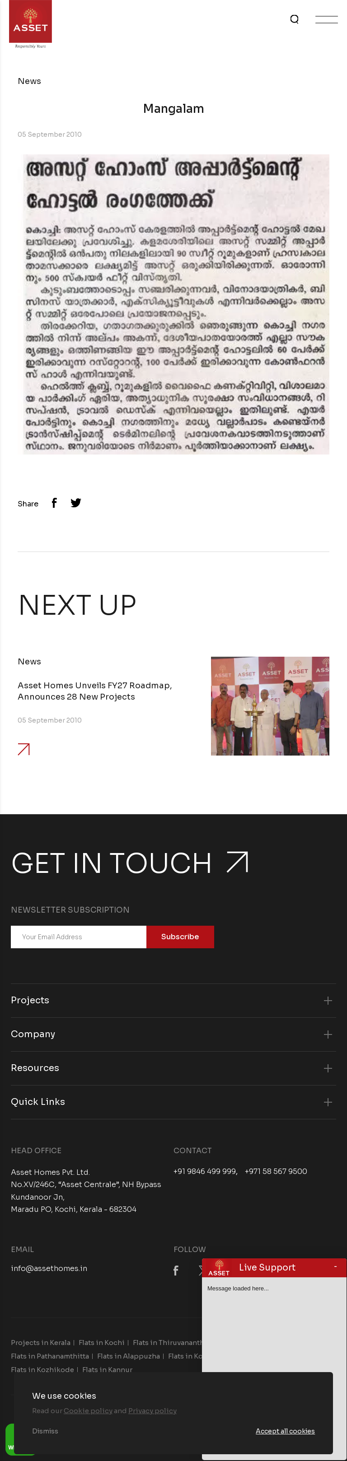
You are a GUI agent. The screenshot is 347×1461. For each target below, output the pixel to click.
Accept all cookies (285, 1431)
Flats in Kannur (107, 1369)
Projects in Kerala (40, 1342)
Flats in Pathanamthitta (50, 1356)
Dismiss (45, 1431)
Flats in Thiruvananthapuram (181, 1342)
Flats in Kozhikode (42, 1369)
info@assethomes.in (49, 1268)
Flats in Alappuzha (128, 1356)
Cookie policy (88, 1410)
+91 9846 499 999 (205, 1171)
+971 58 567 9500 (276, 1171)
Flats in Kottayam (196, 1356)
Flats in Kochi (102, 1342)
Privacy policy (152, 1410)
